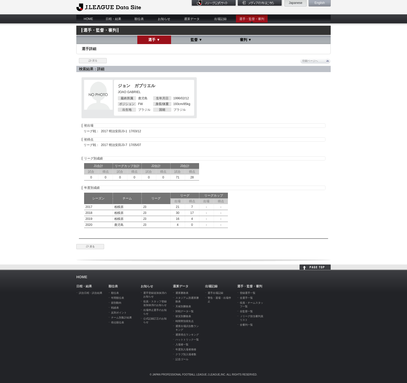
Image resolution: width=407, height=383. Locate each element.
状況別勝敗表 (183, 316)
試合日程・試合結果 (90, 292)
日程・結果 (113, 19)
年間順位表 (117, 297)
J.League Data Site (108, 7)
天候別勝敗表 (183, 306)
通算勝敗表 (181, 292)
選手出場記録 (215, 292)
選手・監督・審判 (251, 19)
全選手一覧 (246, 297)
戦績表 (115, 307)
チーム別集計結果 (121, 317)
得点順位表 (117, 322)
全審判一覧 (246, 324)
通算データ (192, 19)
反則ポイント (119, 312)
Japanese (295, 3)
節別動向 (116, 302)
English (320, 3)
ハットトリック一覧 (187, 339)
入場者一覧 (181, 344)
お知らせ (164, 19)
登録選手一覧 (247, 292)
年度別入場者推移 (185, 349)
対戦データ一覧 (184, 311)
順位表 (139, 19)
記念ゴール (181, 359)
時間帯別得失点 (184, 321)
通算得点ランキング (187, 334)
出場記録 (220, 19)
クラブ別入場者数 (185, 354)
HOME (88, 19)
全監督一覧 (246, 311)
